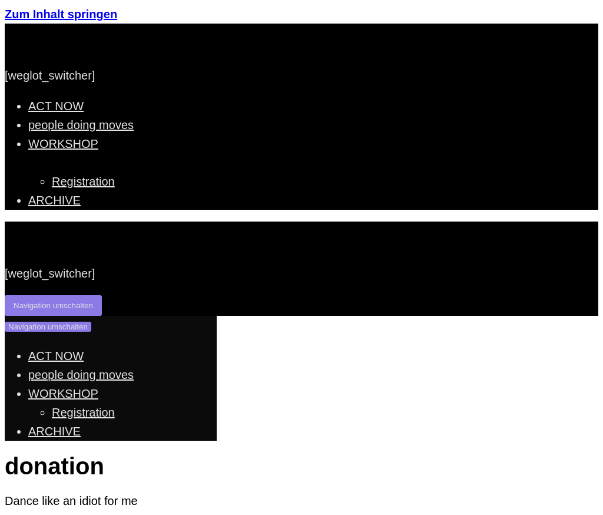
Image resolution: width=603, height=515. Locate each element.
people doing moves (81, 124)
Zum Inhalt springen (61, 14)
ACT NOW (56, 106)
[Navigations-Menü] (53, 305)
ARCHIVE (54, 200)
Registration (83, 181)
